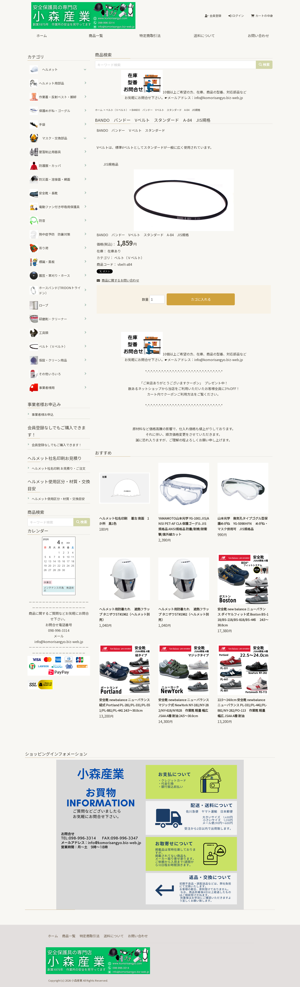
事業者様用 (42, 388)
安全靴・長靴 (44, 193)
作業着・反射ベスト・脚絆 (53, 97)
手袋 (37, 124)
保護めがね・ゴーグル (50, 111)
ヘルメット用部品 (47, 83)
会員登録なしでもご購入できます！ (57, 445)
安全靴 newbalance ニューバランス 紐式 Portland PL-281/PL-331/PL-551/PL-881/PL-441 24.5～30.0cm (124, 705)
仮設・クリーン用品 (48, 360)
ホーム (41, 35)
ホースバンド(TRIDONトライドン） (55, 290)
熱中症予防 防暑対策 (50, 234)
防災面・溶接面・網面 (50, 179)
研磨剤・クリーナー (48, 319)
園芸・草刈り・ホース (50, 275)
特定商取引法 (150, 35)
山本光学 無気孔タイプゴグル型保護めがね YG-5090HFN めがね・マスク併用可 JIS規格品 (243, 523)
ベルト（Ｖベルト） (117, 110)
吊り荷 (39, 248)
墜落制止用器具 (45, 152)
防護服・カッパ (45, 165)
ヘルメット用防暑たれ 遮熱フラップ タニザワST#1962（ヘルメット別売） (124, 614)
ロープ (39, 305)
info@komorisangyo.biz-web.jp (218, 97)
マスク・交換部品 (54, 138)
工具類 (39, 333)
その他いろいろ (45, 374)
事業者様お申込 (43, 414)
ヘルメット (50, 69)
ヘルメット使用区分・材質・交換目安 (58, 499)
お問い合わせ (258, 35)
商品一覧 (96, 35)
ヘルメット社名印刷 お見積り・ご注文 (58, 468)
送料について (204, 35)
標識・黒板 (42, 262)
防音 (37, 220)
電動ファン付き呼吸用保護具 (55, 207)
